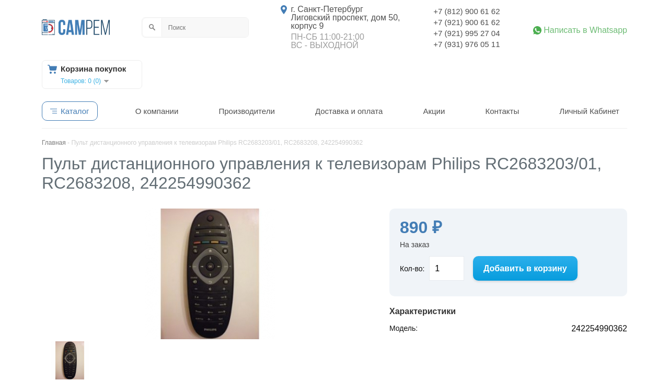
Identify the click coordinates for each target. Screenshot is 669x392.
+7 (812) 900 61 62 (466, 11)
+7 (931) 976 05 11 (466, 44)
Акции (434, 111)
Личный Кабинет (589, 111)
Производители (246, 111)
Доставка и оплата (349, 111)
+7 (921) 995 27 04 (466, 33)
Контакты (502, 111)
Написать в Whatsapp (585, 30)
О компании (157, 111)
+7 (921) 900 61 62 (466, 22)
